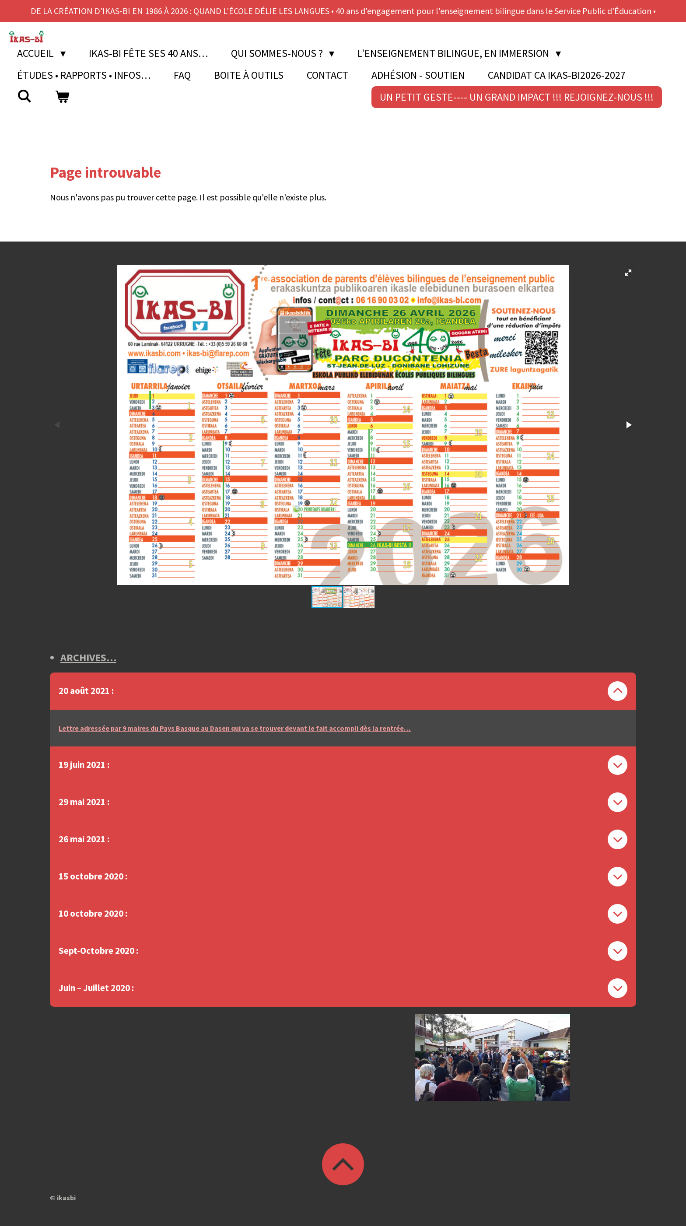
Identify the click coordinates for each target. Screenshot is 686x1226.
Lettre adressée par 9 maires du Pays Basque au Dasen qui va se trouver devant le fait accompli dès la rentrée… (235, 728)
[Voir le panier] (62, 97)
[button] (628, 273)
